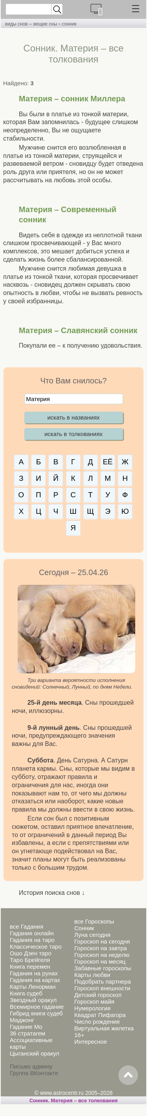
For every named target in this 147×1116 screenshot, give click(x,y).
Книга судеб (26, 993)
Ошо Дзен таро (30, 953)
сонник (69, 24)
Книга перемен (30, 966)
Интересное (90, 1041)
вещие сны (45, 24)
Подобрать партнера (102, 981)
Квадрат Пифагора (99, 1015)
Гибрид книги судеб (36, 1013)
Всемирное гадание (37, 1006)
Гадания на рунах (34, 973)
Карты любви (92, 974)
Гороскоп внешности (102, 988)
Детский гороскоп (98, 994)
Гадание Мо (26, 1026)
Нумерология (92, 1008)
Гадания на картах (35, 980)
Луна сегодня (92, 934)
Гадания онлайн (32, 933)
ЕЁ (108, 462)
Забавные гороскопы (102, 968)
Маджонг (22, 1020)
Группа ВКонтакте (34, 1073)
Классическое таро (36, 946)
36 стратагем (27, 1033)
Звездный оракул (33, 1000)
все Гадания (26, 926)
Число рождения (97, 1021)
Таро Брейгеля (30, 960)
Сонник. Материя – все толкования (73, 1100)
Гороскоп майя (94, 1001)
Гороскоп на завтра (100, 948)
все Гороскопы (94, 921)
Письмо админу (31, 1066)
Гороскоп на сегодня (102, 941)
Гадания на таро (32, 939)
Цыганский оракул (34, 1053)
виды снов (16, 24)
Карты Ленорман (33, 986)
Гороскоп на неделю (101, 954)
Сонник (84, 928)
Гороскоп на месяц (99, 961)
